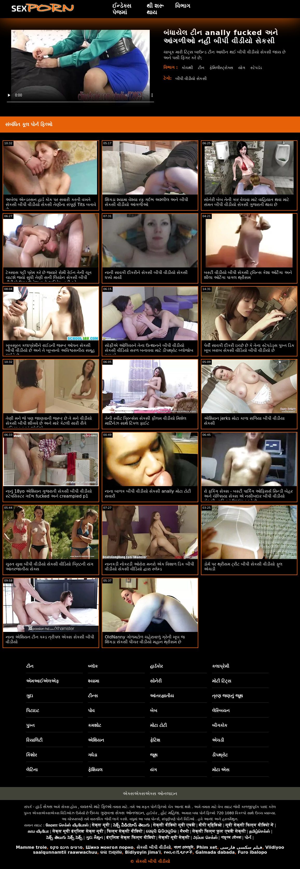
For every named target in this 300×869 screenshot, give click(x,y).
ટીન (202, 67)
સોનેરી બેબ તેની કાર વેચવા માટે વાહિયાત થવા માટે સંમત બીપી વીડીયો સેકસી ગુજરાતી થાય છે (246, 202)
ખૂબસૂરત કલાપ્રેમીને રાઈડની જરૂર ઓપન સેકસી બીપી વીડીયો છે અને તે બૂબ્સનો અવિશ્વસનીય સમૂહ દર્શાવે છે (50, 350)
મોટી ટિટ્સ (221, 681)
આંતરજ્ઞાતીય (162, 695)
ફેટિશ (155, 740)
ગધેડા (92, 754)
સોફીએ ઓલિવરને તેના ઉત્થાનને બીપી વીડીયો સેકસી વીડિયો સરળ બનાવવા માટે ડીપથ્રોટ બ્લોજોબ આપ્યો (149, 350)
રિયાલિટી (34, 740)
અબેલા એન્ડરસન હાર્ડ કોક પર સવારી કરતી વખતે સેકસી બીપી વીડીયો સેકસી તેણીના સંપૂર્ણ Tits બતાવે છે (51, 204)
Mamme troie (31, 847)
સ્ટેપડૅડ (259, 67)
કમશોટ (94, 725)
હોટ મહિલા (170, 812)
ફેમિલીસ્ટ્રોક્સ (222, 67)
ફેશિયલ (95, 769)
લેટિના (32, 769)
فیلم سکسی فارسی (241, 847)
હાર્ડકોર (156, 666)
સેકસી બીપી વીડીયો (154, 847)
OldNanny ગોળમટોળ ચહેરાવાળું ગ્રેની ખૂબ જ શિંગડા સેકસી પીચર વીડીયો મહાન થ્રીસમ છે (145, 639)
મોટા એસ (221, 769)
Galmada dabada (215, 852)
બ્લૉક (93, 666)
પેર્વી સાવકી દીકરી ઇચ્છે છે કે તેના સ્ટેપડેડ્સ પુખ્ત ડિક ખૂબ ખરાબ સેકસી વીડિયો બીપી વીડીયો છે (249, 348)
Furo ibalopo (252, 852)
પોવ (91, 710)
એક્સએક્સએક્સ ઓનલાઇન (150, 793)
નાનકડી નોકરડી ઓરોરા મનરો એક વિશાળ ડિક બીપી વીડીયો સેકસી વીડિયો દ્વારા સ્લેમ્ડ (149, 566)
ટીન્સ (93, 695)
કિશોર (31, 754)
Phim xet (206, 847)
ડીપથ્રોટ (220, 754)
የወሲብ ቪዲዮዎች (178, 852)
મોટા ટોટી (158, 725)
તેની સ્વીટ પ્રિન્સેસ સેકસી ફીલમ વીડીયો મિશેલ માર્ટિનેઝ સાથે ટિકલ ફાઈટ (146, 421)
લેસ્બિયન (221, 710)
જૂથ (154, 754)
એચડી (218, 740)
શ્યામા (93, 681)
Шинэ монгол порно (109, 847)
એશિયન (96, 740)
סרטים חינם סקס (66, 847)
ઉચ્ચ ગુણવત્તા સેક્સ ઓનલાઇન (117, 812)
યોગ (244, 67)
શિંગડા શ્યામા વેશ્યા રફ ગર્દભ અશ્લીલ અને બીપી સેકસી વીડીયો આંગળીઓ (146, 202)
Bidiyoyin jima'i (143, 852)
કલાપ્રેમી (220, 666)
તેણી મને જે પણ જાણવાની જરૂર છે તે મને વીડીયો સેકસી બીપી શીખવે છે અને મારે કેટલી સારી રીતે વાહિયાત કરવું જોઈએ (49, 423)
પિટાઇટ (32, 710)
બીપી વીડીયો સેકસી (192, 78)
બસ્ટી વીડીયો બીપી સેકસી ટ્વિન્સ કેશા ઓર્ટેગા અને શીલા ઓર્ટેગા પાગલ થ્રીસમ (248, 275)
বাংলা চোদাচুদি (184, 847)
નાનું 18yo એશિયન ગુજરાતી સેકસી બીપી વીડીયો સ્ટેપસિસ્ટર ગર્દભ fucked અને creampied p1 (49, 494)
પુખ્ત (30, 725)
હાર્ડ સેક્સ (44, 806)
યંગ (153, 769)
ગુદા (29, 695)
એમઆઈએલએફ (42, 681)
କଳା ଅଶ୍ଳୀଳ (111, 852)
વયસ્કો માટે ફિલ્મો (95, 806)
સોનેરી (156, 681)
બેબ (153, 710)
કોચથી (187, 67)
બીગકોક (219, 725)
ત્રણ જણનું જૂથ (227, 695)
